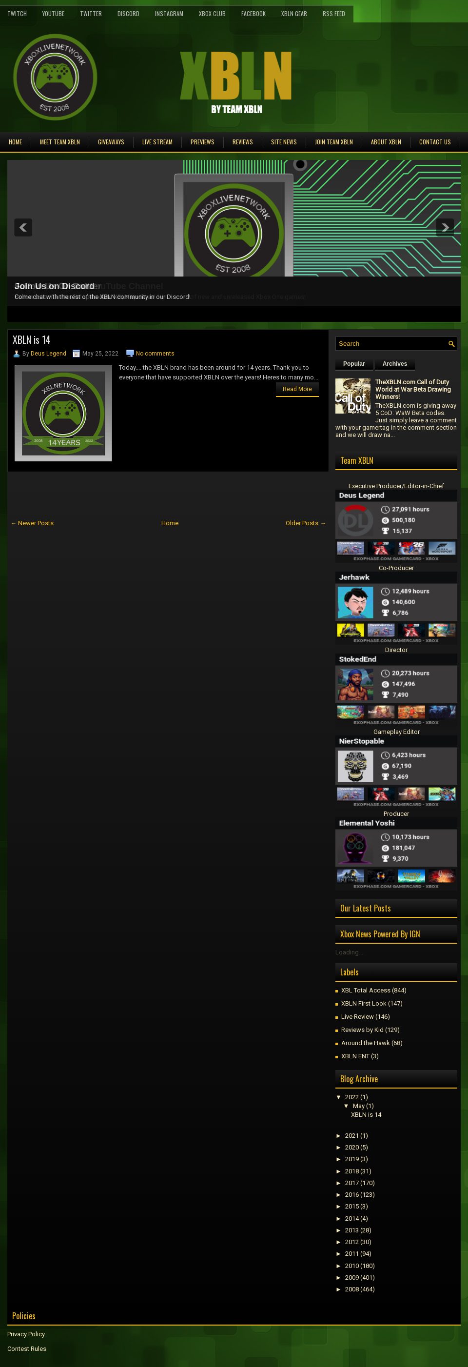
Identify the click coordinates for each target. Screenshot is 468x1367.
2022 (352, 1097)
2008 (352, 1289)
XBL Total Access (365, 990)
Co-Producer (396, 568)
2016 (352, 1194)
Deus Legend (48, 353)
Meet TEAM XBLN (60, 142)
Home (15, 142)
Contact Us (435, 142)
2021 (352, 1135)
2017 (352, 1183)
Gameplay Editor (396, 731)
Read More (297, 389)
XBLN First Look (364, 1003)
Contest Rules (26, 1348)
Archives (395, 363)
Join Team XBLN (334, 142)
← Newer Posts (32, 523)
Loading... (349, 952)
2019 (352, 1159)
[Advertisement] (121, 494)
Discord (128, 13)
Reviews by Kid (362, 1029)
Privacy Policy (26, 1334)
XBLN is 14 (32, 339)
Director (396, 650)
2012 (352, 1242)
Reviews (243, 142)
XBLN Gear (294, 13)
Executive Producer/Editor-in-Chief (396, 486)
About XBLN (386, 142)
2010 (352, 1265)
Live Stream (157, 142)
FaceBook (253, 13)
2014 (352, 1218)
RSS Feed (334, 13)
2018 (352, 1171)
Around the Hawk (365, 1043)
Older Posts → (306, 523)
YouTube (53, 13)
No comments (155, 353)
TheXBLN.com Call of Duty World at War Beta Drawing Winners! (413, 389)
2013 (352, 1230)
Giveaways (111, 142)
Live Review (357, 1016)
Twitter (91, 13)
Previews (202, 142)
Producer (396, 813)
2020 (352, 1147)
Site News (284, 142)
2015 (352, 1206)
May (359, 1105)
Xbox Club (212, 13)
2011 (352, 1253)
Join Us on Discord (55, 286)
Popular (354, 363)
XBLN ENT (355, 1056)
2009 (352, 1277)
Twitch (17, 13)
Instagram (169, 13)
